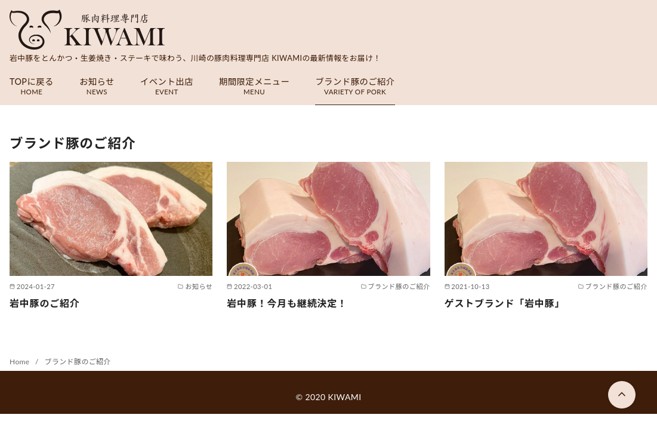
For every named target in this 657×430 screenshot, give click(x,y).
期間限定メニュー (254, 86)
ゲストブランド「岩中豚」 (505, 303)
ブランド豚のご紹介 (354, 86)
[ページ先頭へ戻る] (622, 394)
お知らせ (97, 86)
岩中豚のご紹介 (45, 303)
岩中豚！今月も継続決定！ (287, 303)
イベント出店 (166, 86)
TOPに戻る (32, 86)
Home (21, 361)
